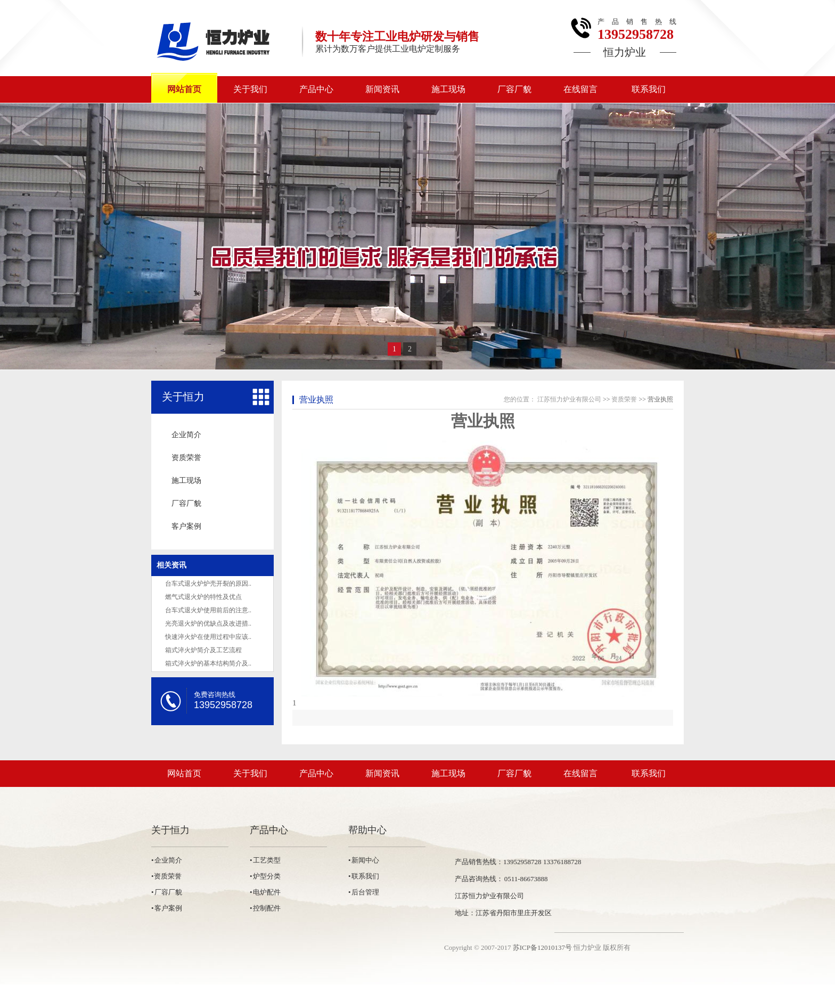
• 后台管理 (363, 892)
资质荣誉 (186, 458)
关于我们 (250, 89)
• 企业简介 (166, 860)
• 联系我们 (363, 876)
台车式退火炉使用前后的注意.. (208, 610)
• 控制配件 (265, 908)
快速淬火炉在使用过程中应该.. (208, 637)
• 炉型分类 (265, 876)
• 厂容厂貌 (166, 892)
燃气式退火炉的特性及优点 (203, 597)
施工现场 (448, 89)
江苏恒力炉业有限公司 (569, 399)
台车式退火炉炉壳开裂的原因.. (208, 583)
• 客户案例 (166, 908)
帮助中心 (367, 830)
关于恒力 (183, 397)
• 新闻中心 (363, 860)
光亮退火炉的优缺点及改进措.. (208, 623)
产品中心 (316, 89)
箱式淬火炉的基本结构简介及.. (208, 663)
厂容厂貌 (514, 89)
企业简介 (186, 435)
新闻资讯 (382, 89)
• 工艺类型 (265, 860)
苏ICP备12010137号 (542, 947)
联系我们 (649, 89)
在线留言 (580, 89)
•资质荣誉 (166, 876)
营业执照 (316, 399)
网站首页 (184, 89)
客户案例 (186, 526)
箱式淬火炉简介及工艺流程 (203, 650)
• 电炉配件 (265, 892)
